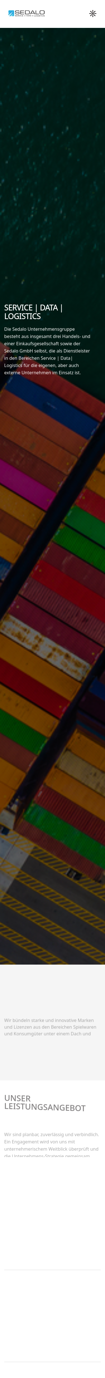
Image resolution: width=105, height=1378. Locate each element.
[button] (94, 14)
